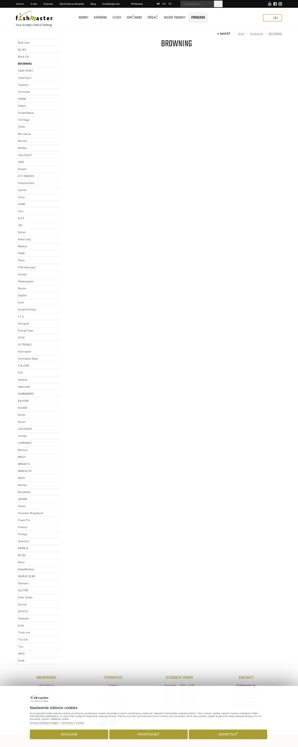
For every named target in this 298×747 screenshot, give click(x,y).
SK (158, 3)
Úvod (241, 33)
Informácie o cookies (73, 722)
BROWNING (275, 33)
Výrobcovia (256, 33)
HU (164, 3)
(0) (275, 17)
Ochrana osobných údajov (44, 722)
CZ (169, 3)
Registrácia (46, 685)
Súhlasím (69, 734)
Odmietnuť (228, 734)
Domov (113, 685)
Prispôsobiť (148, 734)
